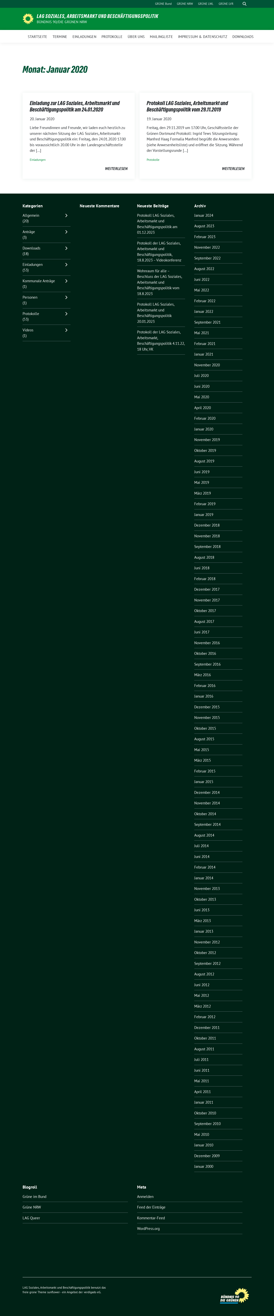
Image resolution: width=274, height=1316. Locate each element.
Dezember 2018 (207, 525)
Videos (28, 330)
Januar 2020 (203, 429)
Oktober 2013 (205, 899)
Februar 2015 (204, 771)
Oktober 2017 (205, 610)
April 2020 (202, 407)
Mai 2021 (201, 332)
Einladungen (38, 160)
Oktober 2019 (205, 450)
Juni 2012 (201, 984)
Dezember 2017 (207, 589)
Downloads (31, 248)
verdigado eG (92, 1292)
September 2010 (207, 1123)
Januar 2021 (203, 354)
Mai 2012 (201, 995)
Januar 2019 (203, 514)
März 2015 (202, 760)
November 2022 (207, 247)
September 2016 (207, 664)
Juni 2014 (201, 856)
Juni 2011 (201, 1070)
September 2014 (207, 824)
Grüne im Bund (34, 1196)
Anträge (29, 231)
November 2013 (207, 888)
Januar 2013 (203, 931)
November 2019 (207, 439)
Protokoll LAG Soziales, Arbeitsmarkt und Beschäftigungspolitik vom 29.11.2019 (187, 106)
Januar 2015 (203, 781)
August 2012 (204, 974)
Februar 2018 (204, 578)
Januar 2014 (203, 878)
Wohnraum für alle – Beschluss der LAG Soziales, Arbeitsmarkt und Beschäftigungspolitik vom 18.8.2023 (159, 282)
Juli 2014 (201, 845)
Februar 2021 (204, 343)
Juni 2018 (201, 568)
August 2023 (204, 226)
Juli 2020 (201, 375)
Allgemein (31, 215)
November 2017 (207, 600)
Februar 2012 (204, 1016)
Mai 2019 (201, 482)
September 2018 (207, 546)
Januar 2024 (203, 215)
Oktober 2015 (205, 728)
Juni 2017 (201, 632)
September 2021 (207, 322)
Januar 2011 (203, 1102)
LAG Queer (31, 1218)
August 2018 (204, 557)
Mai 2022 (201, 290)
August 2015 (204, 739)
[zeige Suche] (244, 4)
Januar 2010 (203, 1145)
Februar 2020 (204, 418)
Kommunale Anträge (39, 280)
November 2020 (207, 365)
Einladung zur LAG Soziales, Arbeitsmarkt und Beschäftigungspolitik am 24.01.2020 (75, 106)
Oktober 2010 (205, 1113)
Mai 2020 (201, 397)
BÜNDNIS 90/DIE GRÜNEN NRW (62, 22)
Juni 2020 (201, 386)
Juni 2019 (201, 471)
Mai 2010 (201, 1134)
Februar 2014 (204, 867)
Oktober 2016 (205, 653)
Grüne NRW (32, 1207)
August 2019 (204, 461)
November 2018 (207, 536)
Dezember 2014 (207, 792)
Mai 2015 (201, 749)
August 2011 (204, 1049)
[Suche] (239, 4)
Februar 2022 (204, 300)
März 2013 (202, 920)
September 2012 (207, 963)
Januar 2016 (203, 696)
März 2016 (202, 674)
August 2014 (204, 835)
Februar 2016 (204, 685)
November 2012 (207, 942)
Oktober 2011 (205, 1038)
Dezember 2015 (207, 707)
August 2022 (204, 268)
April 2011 (202, 1091)
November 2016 (207, 642)
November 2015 (207, 717)
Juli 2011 (201, 1059)
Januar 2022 (203, 311)
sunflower (53, 1292)
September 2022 (207, 258)
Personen (30, 297)
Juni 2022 (201, 279)
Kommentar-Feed (151, 1218)
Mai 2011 (201, 1080)
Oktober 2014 (205, 813)
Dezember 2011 (207, 1027)
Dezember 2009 (207, 1155)
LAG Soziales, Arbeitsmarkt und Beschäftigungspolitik (97, 16)
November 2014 (207, 803)
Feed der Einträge (151, 1207)
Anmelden (145, 1196)
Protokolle (153, 160)
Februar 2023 (204, 236)
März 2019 (202, 493)
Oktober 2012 (205, 952)
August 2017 (204, 621)
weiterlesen (116, 168)
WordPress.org (148, 1228)
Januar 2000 (203, 1166)
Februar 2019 (204, 503)
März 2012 (202, 1006)
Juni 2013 (201, 909)
